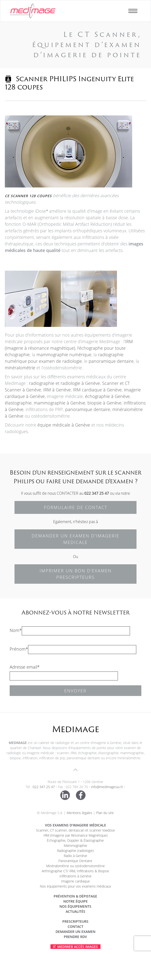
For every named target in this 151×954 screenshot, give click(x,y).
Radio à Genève (75, 855)
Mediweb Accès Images (77, 946)
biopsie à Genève (104, 403)
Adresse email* (25, 667)
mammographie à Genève (59, 403)
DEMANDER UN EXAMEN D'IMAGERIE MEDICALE (75, 539)
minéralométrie (20, 368)
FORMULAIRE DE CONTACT (75, 507)
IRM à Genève (57, 390)
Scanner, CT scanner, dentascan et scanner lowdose (75, 830)
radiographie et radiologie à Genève (64, 383)
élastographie (18, 403)
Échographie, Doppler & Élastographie (75, 840)
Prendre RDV (75, 936)
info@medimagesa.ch (107, 786)
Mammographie (75, 845)
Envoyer (75, 691)
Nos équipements (75, 906)
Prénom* (19, 649)
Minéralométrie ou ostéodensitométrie (75, 866)
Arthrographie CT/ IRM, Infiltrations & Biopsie (75, 871)
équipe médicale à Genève (63, 425)
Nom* (16, 630)
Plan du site (105, 812)
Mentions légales (79, 812)
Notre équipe (75, 901)
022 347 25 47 (96, 493)
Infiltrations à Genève (75, 876)
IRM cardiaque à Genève (97, 390)
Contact (75, 926)
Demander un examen (75, 931)
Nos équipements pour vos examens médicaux (75, 886)
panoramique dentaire (111, 361)
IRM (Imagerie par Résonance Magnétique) (75, 835)
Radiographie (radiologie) (75, 850)
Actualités (75, 911)
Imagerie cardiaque (75, 881)
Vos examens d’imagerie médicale (75, 825)
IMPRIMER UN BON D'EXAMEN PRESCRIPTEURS (76, 574)
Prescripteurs (75, 921)
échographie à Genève (107, 396)
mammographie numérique (63, 354)
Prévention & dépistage (75, 896)
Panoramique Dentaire (75, 860)
